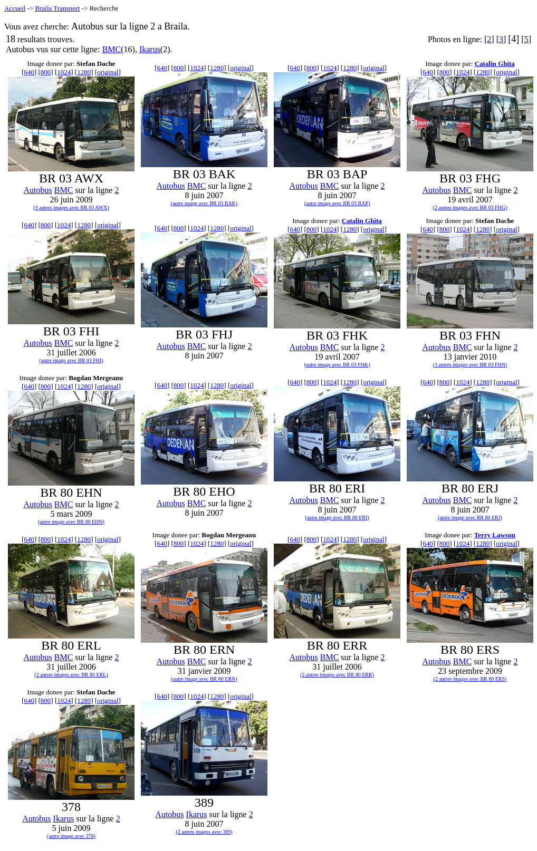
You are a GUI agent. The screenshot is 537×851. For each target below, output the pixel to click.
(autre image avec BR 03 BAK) (204, 203)
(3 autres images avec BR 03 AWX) (71, 207)
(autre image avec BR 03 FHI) (71, 360)
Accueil (14, 8)
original (107, 72)
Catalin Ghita (495, 63)
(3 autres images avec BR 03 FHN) (470, 365)
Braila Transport (57, 8)
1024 (64, 72)
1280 (84, 72)
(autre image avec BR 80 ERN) (204, 679)
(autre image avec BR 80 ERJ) (470, 517)
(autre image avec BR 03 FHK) (337, 365)
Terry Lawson (494, 535)
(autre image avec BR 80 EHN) (71, 522)
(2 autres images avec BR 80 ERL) (71, 675)
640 (29, 72)
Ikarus (149, 49)
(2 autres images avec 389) (204, 832)
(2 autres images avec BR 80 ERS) (470, 679)
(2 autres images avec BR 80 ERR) (337, 675)
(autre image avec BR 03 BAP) (337, 203)
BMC (111, 49)
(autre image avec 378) (71, 836)
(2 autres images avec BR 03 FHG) (470, 207)
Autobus (38, 190)
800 (46, 72)
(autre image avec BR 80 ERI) (337, 517)
